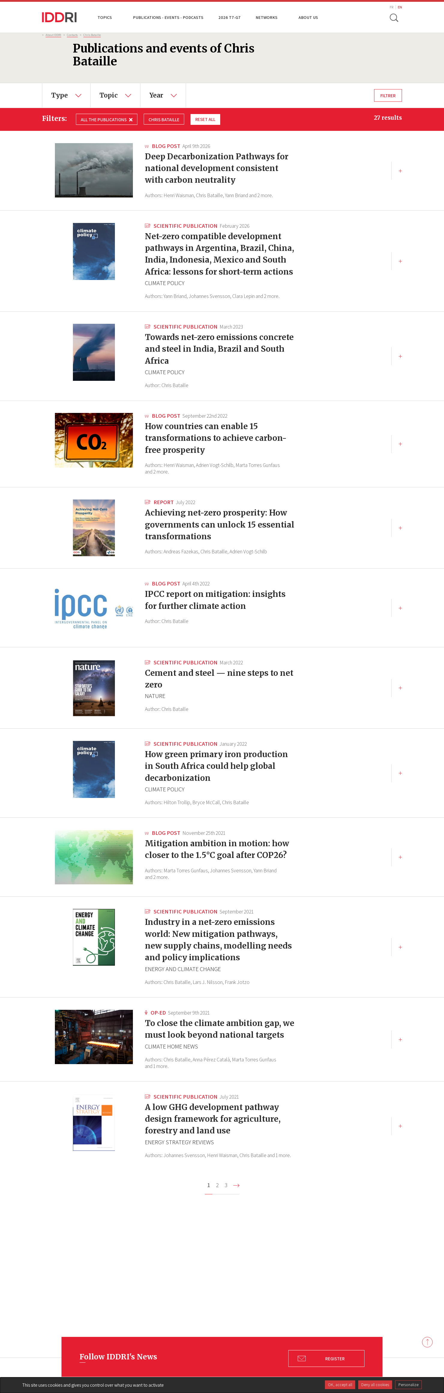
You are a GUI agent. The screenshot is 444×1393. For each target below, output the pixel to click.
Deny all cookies (375, 1384)
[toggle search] (394, 17)
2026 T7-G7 (229, 17)
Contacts (72, 35)
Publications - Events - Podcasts (168, 17)
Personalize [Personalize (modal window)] (408, 1384)
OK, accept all (340, 1384)
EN (400, 7)
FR (391, 7)
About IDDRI (53, 35)
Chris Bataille (92, 35)
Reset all (205, 119)
